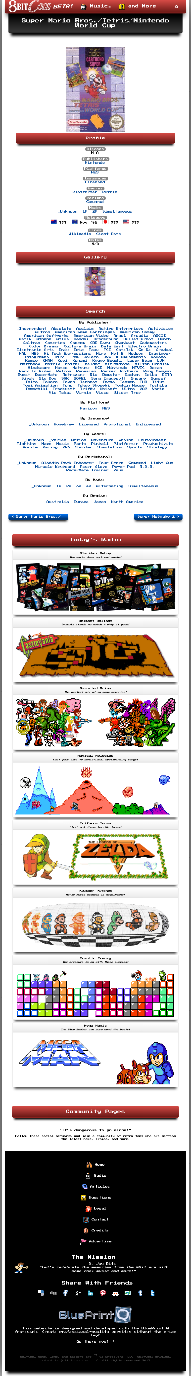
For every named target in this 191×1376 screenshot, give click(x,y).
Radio (96, 1176)
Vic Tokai (60, 393)
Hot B (117, 353)
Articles (96, 1187)
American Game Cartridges (85, 332)
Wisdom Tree (127, 393)
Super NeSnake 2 (158, 516)
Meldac (92, 364)
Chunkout (125, 343)
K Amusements (131, 357)
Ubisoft (108, 389)
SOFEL (80, 378)
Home (95, 1165)
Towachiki (36, 389)
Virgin (83, 393)
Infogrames (36, 357)
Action (78, 440)
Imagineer (159, 353)
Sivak (28, 378)
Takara (50, 382)
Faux (94, 350)
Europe (81, 502)
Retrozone (74, 375)
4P (88, 486)
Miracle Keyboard (55, 467)
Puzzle (109, 192)
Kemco (31, 360)
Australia (58, 502)
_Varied (57, 440)
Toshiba (158, 385)
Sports (134, 447)
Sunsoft (159, 378)
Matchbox (30, 364)
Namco (61, 368)
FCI (107, 350)
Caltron (31, 343)
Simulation (109, 447)
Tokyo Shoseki (94, 385)
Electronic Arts (35, 350)
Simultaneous (117, 211)
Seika (151, 375)
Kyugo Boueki (107, 360)
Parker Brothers (120, 371)
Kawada (158, 357)
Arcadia (139, 335)
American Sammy (137, 332)
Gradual (164, 350)
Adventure (102, 440)
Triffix (87, 389)
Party (80, 444)
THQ (143, 382)
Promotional (117, 424)
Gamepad (95, 202)
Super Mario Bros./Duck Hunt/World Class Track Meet (40, 516)
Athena (44, 339)
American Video (91, 335)
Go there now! (96, 1341)
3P (78, 486)
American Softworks (46, 335)
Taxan (69, 382)
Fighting (27, 444)
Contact (96, 1220)
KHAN (48, 360)
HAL (23, 353)
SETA (167, 375)
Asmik (25, 339)
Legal (96, 1209)
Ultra (128, 389)
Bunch (164, 339)
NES (95, 172)
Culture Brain (80, 346)
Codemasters (153, 343)
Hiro (101, 353)
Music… (96, 7)
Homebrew (64, 424)
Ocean (156, 368)
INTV (59, 357)
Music (62, 444)
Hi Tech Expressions (67, 353)
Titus (158, 382)
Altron (42, 332)
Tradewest (64, 389)
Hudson (136, 353)
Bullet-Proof (138, 339)
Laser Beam (139, 360)
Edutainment (152, 440)
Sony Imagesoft (108, 378)
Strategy (157, 447)
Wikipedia (80, 234)
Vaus (119, 470)
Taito (31, 382)
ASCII (159, 335)
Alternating (110, 486)
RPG (66, 447)
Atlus (62, 339)
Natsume (81, 368)
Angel (120, 335)
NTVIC (138, 368)
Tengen (127, 382)
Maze (46, 444)
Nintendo (95, 163)
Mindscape (39, 368)
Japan (100, 502)
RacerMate (46, 375)
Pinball (100, 444)
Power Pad (123, 467)
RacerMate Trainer (87, 470)
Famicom (88, 408)
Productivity (158, 444)
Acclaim (85, 328)
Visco (102, 393)
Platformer (85, 192)
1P (85, 211)
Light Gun (162, 463)
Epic (79, 350)
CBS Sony (100, 343)
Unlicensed (148, 424)
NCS (98, 368)
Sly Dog (47, 378)
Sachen (132, 375)
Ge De (145, 350)
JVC (107, 357)
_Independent (32, 328)
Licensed (95, 182)
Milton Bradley (152, 364)
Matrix (52, 364)
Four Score (111, 463)
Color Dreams (44, 346)
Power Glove (93, 467)
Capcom (77, 343)
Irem (74, 357)
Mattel (72, 364)
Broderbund (106, 339)
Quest (24, 375)
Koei (63, 360)
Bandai (81, 339)
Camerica (55, 343)
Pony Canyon (157, 371)
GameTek (125, 350)
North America (127, 502)
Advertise (96, 1242)
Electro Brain (145, 346)
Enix (64, 350)
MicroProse (117, 364)
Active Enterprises (121, 328)
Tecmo (108, 382)
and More (137, 7)
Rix (93, 375)
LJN (161, 360)
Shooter (84, 447)
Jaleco (91, 357)
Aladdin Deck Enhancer (68, 463)
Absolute (61, 328)
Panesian (86, 371)
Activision (160, 328)
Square (138, 378)
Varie (158, 389)
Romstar (111, 375)
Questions (96, 1198)
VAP (143, 389)
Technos (88, 382)
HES (35, 353)
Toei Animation (40, 385)
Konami (80, 360)
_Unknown (68, 211)
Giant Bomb (108, 234)
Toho (68, 385)
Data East (112, 346)
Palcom (63, 371)
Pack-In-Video (35, 371)
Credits (96, 1231)
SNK (65, 378)
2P (95, 211)
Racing (50, 447)
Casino (126, 440)
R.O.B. (147, 467)
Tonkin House (130, 385)
